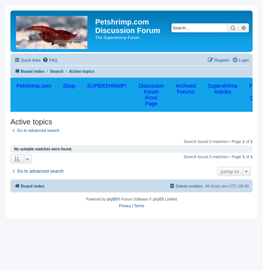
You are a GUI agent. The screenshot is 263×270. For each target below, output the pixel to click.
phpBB (112, 199)
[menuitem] (49, 60)
